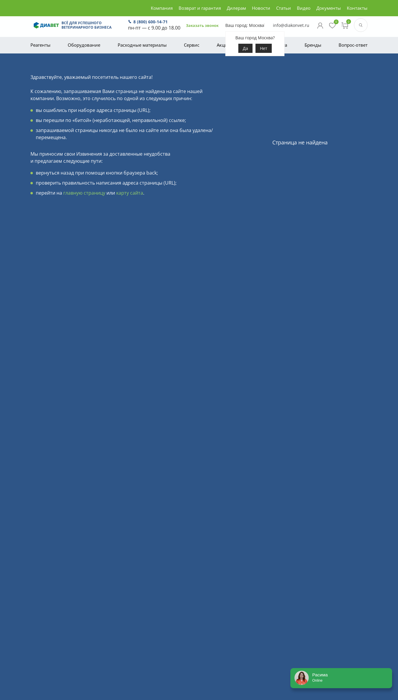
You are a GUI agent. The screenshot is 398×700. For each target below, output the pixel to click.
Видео (303, 8)
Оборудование (84, 45)
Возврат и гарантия (200, 8)
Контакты (357, 8)
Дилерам (236, 8)
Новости (261, 8)
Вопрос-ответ (353, 45)
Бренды (313, 45)
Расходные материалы (142, 45)
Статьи (283, 8)
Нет (253, 53)
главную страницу (84, 193)
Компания (162, 8)
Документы (328, 8)
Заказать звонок (190, 27)
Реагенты (40, 45)
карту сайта (129, 193)
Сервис (191, 45)
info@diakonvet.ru (275, 27)
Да (235, 53)
